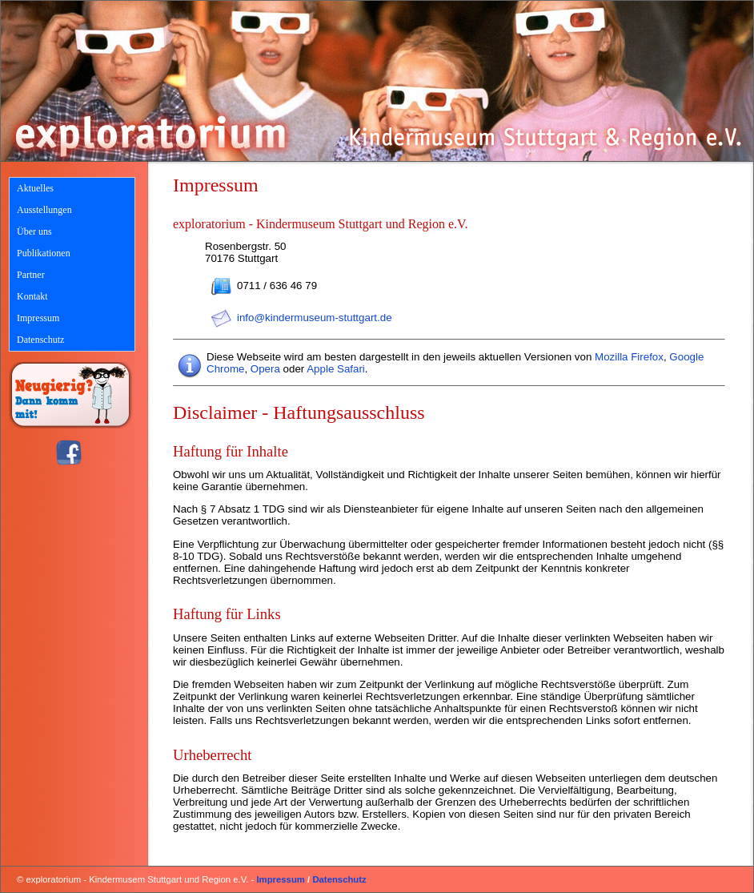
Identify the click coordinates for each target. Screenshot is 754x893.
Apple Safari (336, 369)
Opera (265, 369)
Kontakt (32, 296)
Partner (31, 274)
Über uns (34, 231)
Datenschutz (40, 339)
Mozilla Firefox (629, 357)
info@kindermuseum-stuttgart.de (314, 318)
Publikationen (43, 253)
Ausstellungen (44, 209)
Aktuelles (35, 188)
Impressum (38, 318)
